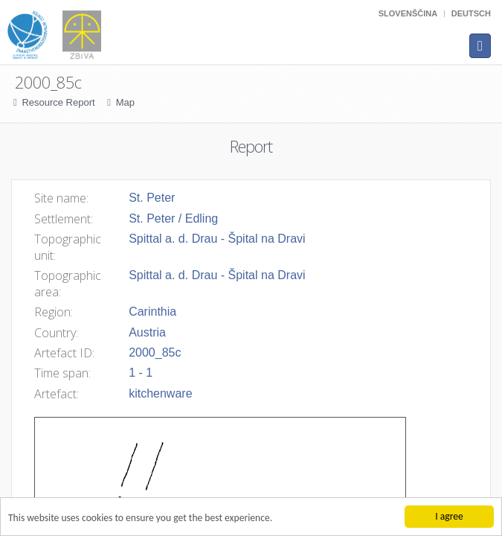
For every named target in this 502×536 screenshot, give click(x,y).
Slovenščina (408, 13)
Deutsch (471, 13)
